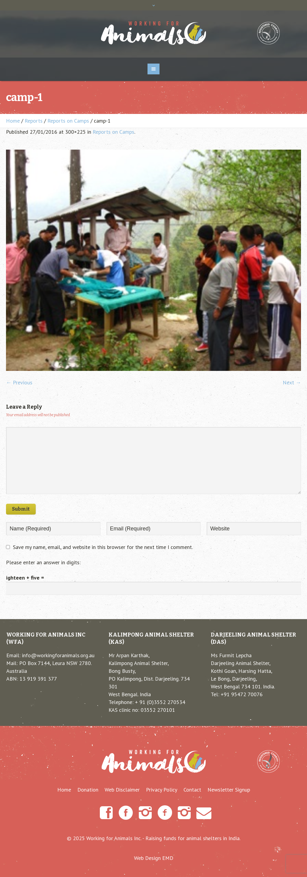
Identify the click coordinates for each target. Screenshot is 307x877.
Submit (21, 509)
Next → (292, 382)
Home (13, 120)
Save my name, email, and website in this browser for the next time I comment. (103, 547)
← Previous (19, 382)
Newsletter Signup (228, 789)
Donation (87, 789)
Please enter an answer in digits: (43, 562)
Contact (192, 789)
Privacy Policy (161, 789)
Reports (34, 120)
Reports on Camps (68, 120)
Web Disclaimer (122, 789)
